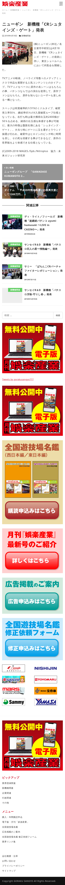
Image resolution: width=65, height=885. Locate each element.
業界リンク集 (9, 841)
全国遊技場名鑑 (10, 826)
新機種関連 (26, 35)
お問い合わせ (9, 860)
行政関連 (6, 797)
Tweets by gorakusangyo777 (18, 379)
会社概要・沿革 (10, 856)
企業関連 (6, 792)
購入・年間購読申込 (12, 817)
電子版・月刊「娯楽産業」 (15, 821)
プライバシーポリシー (13, 865)
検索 (58, 315)
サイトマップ (9, 870)
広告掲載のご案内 (11, 831)
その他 (5, 802)
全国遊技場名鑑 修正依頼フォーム (19, 836)
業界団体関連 (9, 783)
